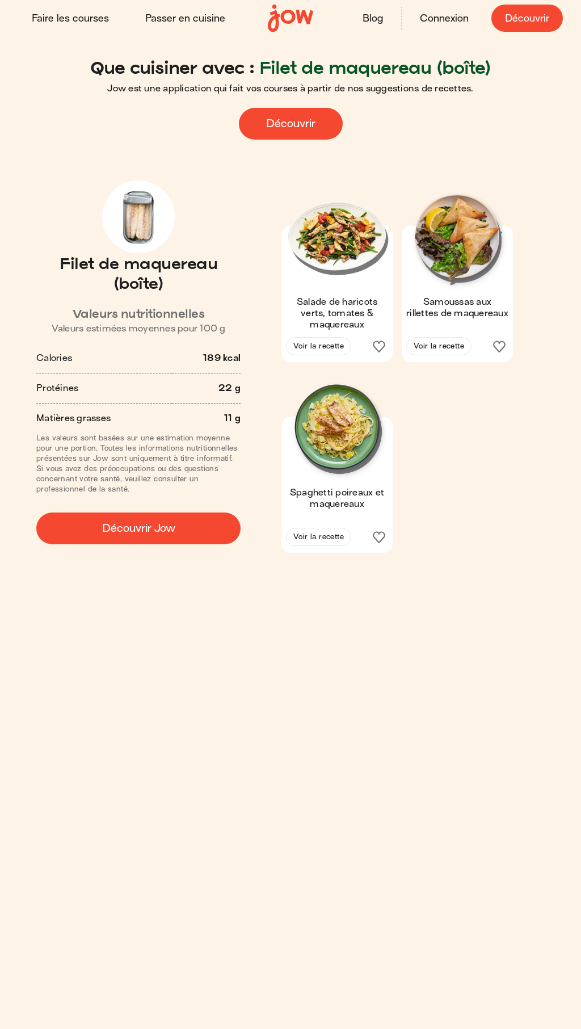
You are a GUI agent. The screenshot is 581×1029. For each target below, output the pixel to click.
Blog (373, 18)
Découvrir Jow (138, 528)
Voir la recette (318, 346)
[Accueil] (290, 18)
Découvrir (527, 18)
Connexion (444, 18)
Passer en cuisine (185, 18)
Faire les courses (70, 18)
